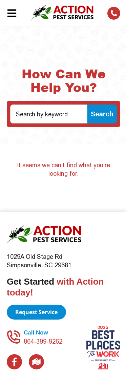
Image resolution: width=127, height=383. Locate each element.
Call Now (36, 332)
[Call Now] (13, 337)
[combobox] (48, 113)
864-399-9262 (43, 341)
